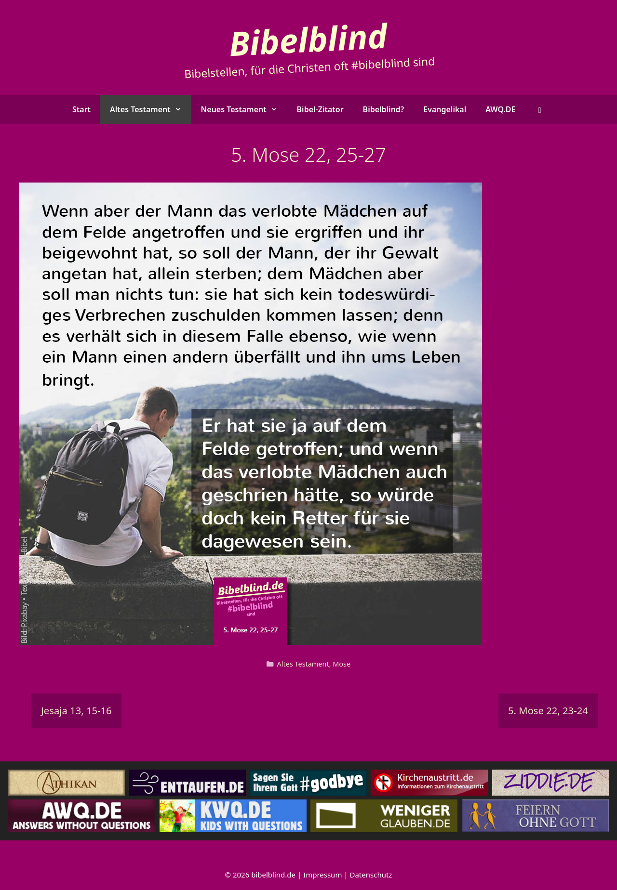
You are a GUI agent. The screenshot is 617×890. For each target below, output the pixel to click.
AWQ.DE (500, 109)
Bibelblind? (383, 109)
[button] (539, 109)
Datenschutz (371, 874)
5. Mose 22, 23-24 (548, 710)
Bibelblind (308, 38)
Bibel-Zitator (320, 109)
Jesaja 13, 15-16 (76, 710)
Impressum (322, 874)
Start (81, 109)
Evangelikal (444, 109)
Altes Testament (150, 109)
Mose (341, 663)
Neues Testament (244, 109)
